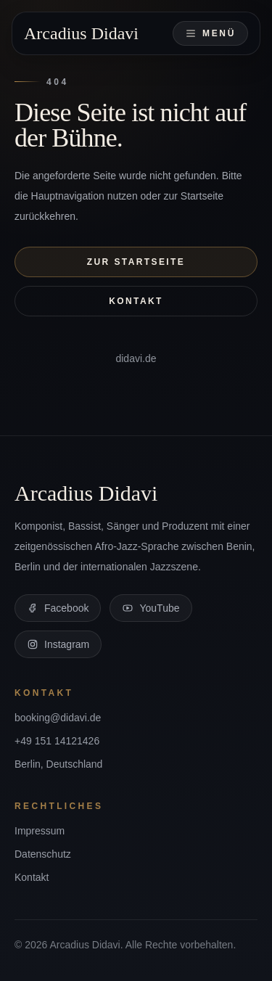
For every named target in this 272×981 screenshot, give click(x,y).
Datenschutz (43, 854)
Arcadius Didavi (81, 33)
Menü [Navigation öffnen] (210, 33)
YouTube (150, 608)
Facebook (57, 608)
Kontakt (136, 301)
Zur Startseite (136, 262)
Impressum (40, 831)
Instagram (58, 644)
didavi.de (135, 358)
